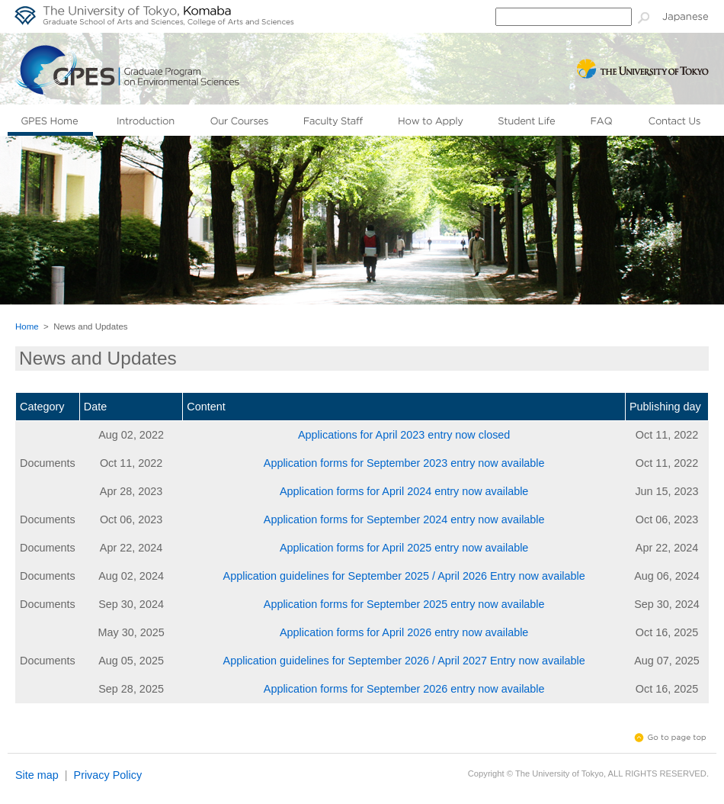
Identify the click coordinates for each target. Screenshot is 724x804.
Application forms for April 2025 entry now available (404, 548)
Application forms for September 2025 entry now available (404, 604)
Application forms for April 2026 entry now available (404, 632)
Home (27, 326)
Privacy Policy (108, 775)
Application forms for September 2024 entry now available (404, 519)
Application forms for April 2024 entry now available (404, 491)
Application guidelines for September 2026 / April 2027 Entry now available (404, 660)
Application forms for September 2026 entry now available (404, 689)
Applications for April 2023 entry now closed (404, 435)
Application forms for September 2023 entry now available (404, 463)
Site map (37, 775)
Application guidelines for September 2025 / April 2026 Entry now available (404, 576)
